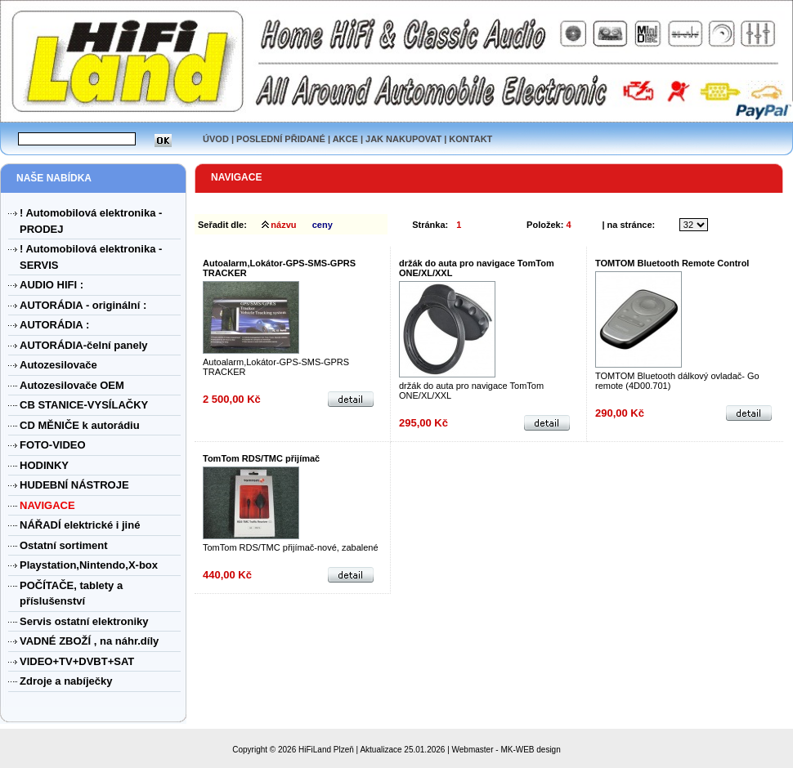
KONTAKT (470, 139)
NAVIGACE (236, 177)
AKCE (345, 139)
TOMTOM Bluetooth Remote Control (672, 263)
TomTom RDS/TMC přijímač (261, 458)
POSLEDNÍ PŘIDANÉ (280, 139)
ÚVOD (216, 139)
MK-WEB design (530, 749)
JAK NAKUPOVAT (403, 139)
